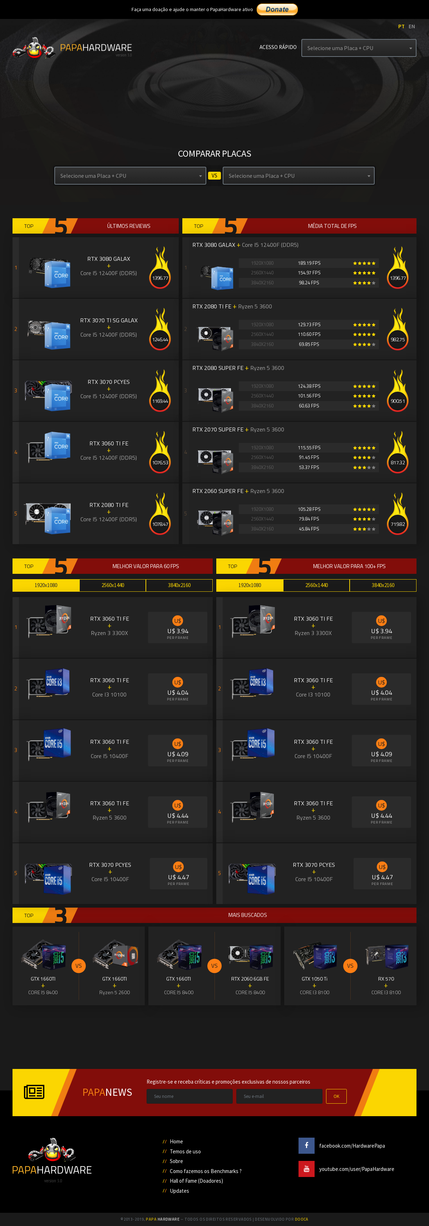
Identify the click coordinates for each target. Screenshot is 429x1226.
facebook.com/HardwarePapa (342, 1145)
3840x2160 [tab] (179, 585)
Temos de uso (185, 1151)
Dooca (302, 1219)
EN (412, 26)
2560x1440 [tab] (113, 585)
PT (401, 26)
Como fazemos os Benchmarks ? (206, 1171)
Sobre (176, 1161)
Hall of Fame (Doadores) (196, 1180)
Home (176, 1141)
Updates (179, 1190)
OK (336, 1096)
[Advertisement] (214, 1036)
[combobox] (358, 48)
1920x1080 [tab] (46, 585)
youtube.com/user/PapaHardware (346, 1169)
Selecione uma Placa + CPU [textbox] (340, 48)
